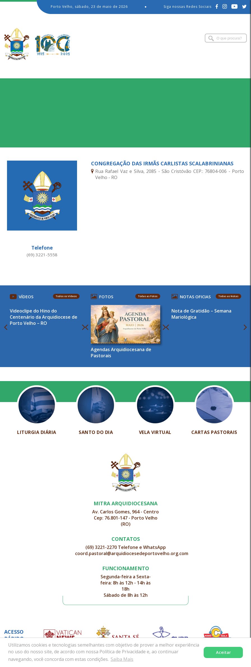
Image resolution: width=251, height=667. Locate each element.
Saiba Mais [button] (122, 659)
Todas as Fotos (147, 296)
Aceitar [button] (223, 652)
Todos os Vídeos (66, 296)
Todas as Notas (228, 296)
